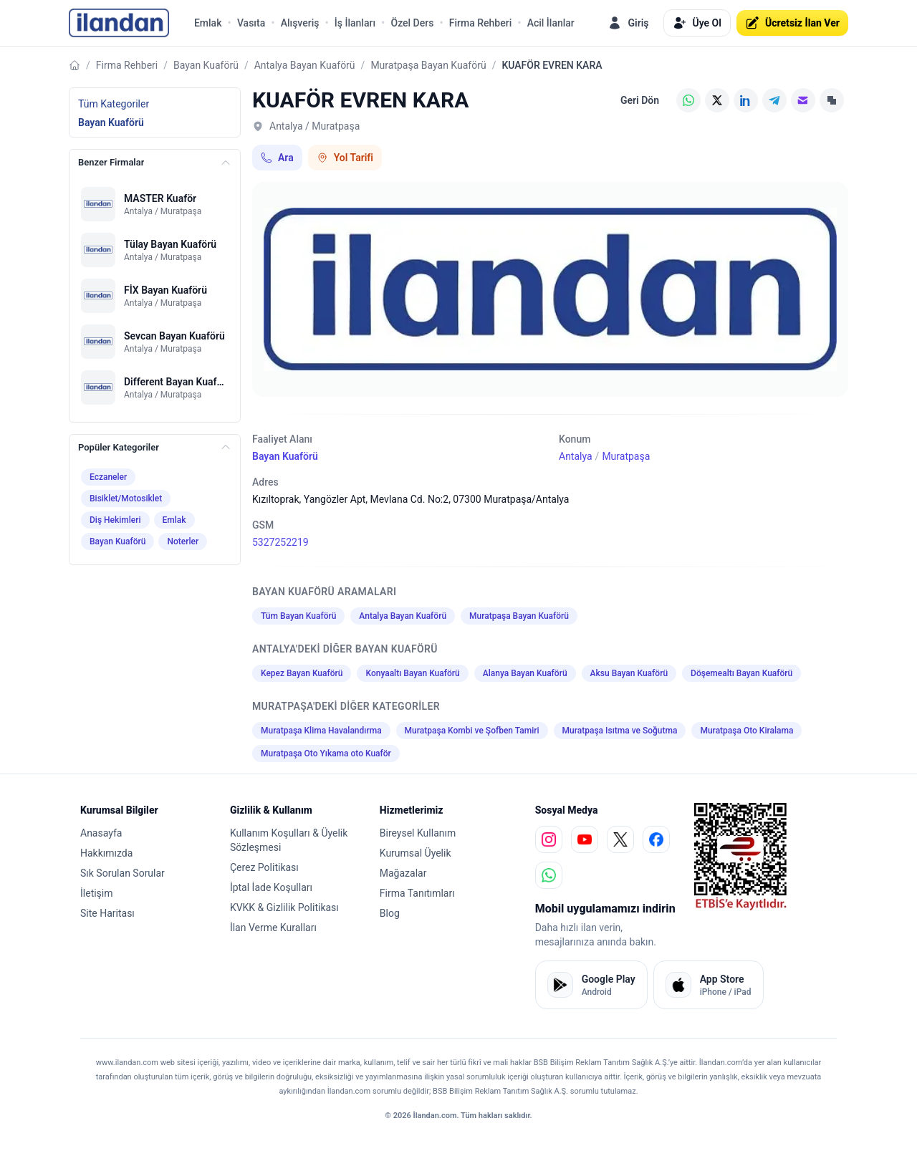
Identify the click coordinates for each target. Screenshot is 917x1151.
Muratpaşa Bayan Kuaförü (428, 65)
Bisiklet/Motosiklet (126, 498)
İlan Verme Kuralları (273, 927)
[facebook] (656, 839)
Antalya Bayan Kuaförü (304, 65)
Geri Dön (639, 100)
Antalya (575, 456)
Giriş (628, 23)
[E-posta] (803, 100)
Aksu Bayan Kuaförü (629, 673)
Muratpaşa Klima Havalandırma (321, 731)
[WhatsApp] (688, 100)
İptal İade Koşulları (271, 887)
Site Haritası (107, 913)
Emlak (208, 23)
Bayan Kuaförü (206, 65)
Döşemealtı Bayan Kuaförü (741, 673)
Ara (277, 157)
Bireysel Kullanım (418, 833)
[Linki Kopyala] (832, 100)
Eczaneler (108, 477)
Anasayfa (101, 833)
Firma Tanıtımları (417, 893)
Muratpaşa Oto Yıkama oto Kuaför (326, 753)
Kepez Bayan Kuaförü (301, 673)
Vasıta (251, 23)
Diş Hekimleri (115, 520)
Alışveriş (300, 23)
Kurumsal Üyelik (415, 853)
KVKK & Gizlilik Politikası (284, 907)
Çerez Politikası (264, 867)
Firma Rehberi (480, 23)
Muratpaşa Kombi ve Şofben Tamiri (472, 731)
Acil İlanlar (551, 23)
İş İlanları (355, 23)
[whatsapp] (548, 875)
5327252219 (280, 542)
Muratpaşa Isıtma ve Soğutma (620, 731)
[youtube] (584, 839)
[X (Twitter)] (717, 100)
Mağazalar (403, 873)
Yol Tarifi (345, 157)
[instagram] (548, 839)
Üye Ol (697, 23)
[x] (620, 839)
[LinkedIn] (746, 100)
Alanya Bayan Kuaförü (525, 673)
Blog (390, 913)
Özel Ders (411, 23)
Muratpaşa (626, 456)
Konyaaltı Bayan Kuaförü (412, 673)
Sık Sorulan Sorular (122, 873)
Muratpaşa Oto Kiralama (746, 731)
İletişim (96, 893)
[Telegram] (774, 100)
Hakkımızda (106, 853)
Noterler (182, 541)
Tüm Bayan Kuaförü (298, 616)
